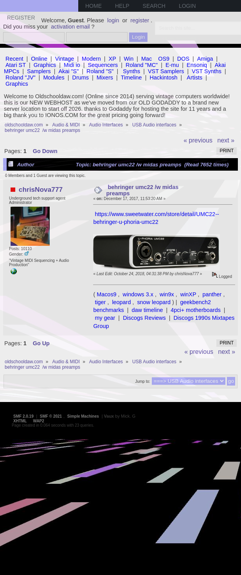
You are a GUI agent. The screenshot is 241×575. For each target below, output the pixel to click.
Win (129, 59)
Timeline (131, 77)
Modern (91, 59)
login (113, 20)
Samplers (39, 71)
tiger (100, 302)
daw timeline (147, 310)
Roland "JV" (20, 77)
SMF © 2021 (51, 416)
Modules (53, 77)
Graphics (45, 65)
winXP (188, 294)
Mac (146, 59)
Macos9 (106, 294)
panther (212, 294)
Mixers (105, 77)
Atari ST (15, 65)
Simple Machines (83, 416)
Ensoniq (197, 65)
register (139, 20)
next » (226, 140)
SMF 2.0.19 (23, 416)
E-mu (172, 65)
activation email (70, 26)
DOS (183, 59)
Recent (14, 59)
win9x (167, 294)
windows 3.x (138, 294)
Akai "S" (68, 71)
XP (112, 59)
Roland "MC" (142, 65)
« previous (197, 140)
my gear (105, 318)
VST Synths (206, 71)
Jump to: (142, 381)
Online (39, 59)
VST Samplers (166, 71)
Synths (131, 71)
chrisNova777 (41, 189)
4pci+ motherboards (196, 310)
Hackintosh (163, 77)
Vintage (64, 59)
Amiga (205, 59)
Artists (194, 77)
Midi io (72, 65)
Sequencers (103, 65)
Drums (80, 77)
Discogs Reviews (144, 318)
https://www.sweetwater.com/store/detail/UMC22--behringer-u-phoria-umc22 (156, 218)
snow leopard (154, 302)
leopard (121, 302)
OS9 (163, 59)
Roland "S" (99, 71)
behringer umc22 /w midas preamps (142, 190)
